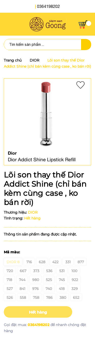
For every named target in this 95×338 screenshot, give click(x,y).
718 (9, 279)
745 (62, 279)
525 (49, 279)
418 (62, 288)
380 (63, 297)
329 (74, 288)
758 (36, 297)
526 (10, 297)
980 (35, 279)
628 (42, 262)
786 (49, 297)
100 (74, 271)
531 (62, 271)
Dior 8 (13, 262)
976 (35, 288)
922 (75, 279)
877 (81, 262)
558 (23, 297)
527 (10, 288)
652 (76, 297)
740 (49, 288)
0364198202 (48, 6)
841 (22, 288)
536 (49, 271)
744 (22, 279)
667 (23, 271)
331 (68, 262)
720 (10, 271)
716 (29, 262)
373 (36, 271)
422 (55, 262)
